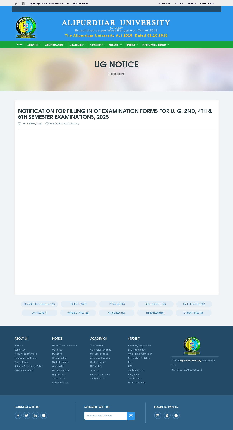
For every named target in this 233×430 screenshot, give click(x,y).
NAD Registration (136, 350)
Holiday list (95, 366)
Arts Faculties (97, 345)
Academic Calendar (100, 358)
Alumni (192, 4)
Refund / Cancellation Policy (29, 366)
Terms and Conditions (25, 358)
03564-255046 (80, 4)
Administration (55, 45)
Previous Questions (100, 374)
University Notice (60, 370)
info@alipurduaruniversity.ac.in (49, 4)
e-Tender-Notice (60, 383)
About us (19, 345)
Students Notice (60, 362)
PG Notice (57, 354)
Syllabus (94, 370)
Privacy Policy (21, 362)
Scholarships (134, 378)
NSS (130, 362)
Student (132, 45)
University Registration (139, 345)
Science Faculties (99, 354)
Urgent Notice (59, 374)
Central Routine (98, 362)
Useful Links (207, 4)
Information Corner (155, 45)
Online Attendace (137, 383)
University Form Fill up (139, 358)
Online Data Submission (140, 354)
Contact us (164, 4)
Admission (97, 45)
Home (20, 44)
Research (115, 45)
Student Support (136, 370)
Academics (77, 45)
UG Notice (57, 350)
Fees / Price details (24, 370)
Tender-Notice (59, 378)
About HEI (34, 45)
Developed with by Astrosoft (187, 370)
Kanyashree (134, 374)
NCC (130, 366)
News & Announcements (64, 345)
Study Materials (98, 378)
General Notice (59, 358)
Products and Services (26, 354)
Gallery (179, 4)
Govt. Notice (58, 366)
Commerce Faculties (100, 350)
